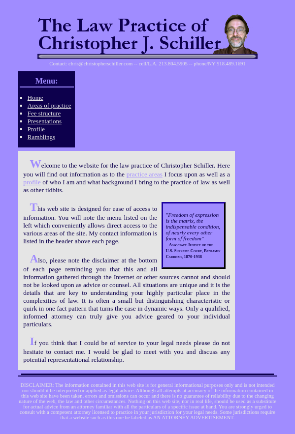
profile (32, 182)
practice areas (145, 174)
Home (35, 97)
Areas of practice (49, 105)
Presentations (45, 121)
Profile (36, 129)
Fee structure (44, 113)
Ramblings (41, 137)
